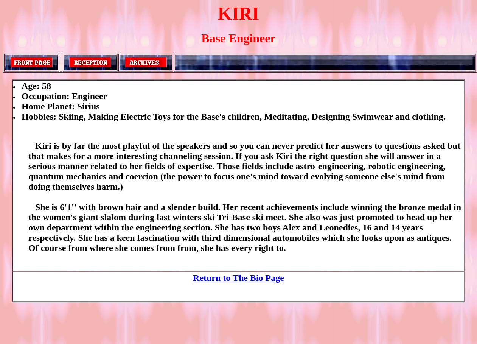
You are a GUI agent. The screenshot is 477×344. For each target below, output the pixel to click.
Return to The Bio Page (238, 278)
